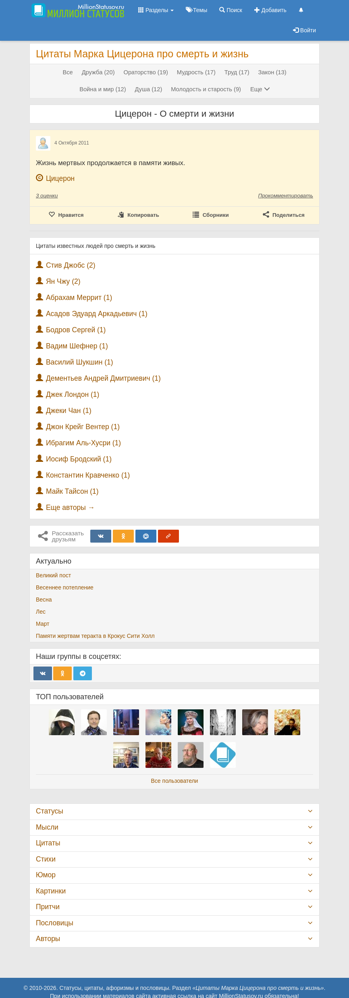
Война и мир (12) (102, 89)
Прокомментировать (285, 196)
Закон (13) (272, 72)
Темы (196, 10)
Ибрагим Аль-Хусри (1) (83, 443)
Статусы (49, 811)
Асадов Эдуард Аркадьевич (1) (96, 314)
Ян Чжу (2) (63, 281)
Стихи (46, 859)
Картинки (51, 891)
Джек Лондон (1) (73, 394)
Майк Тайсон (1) (72, 491)
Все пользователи (174, 781)
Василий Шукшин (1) (79, 362)
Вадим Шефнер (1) (77, 346)
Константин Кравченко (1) (88, 475)
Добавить (270, 10)
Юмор (46, 875)
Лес (41, 611)
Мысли (47, 827)
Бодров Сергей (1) (76, 330)
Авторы (48, 939)
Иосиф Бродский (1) (79, 459)
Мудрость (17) (196, 72)
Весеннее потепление (64, 587)
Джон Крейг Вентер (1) (83, 427)
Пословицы (54, 923)
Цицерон (60, 178)
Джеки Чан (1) (68, 411)
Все (67, 72)
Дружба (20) (98, 72)
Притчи (48, 907)
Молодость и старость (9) (206, 89)
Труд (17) (236, 72)
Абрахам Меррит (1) (79, 298)
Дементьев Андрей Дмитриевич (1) (103, 378)
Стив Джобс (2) (71, 265)
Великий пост (53, 575)
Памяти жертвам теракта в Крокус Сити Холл (95, 636)
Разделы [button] (156, 10)
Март (43, 624)
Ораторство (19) (145, 72)
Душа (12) (148, 89)
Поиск (230, 10)
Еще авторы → (70, 507)
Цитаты (48, 843)
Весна (44, 599)
